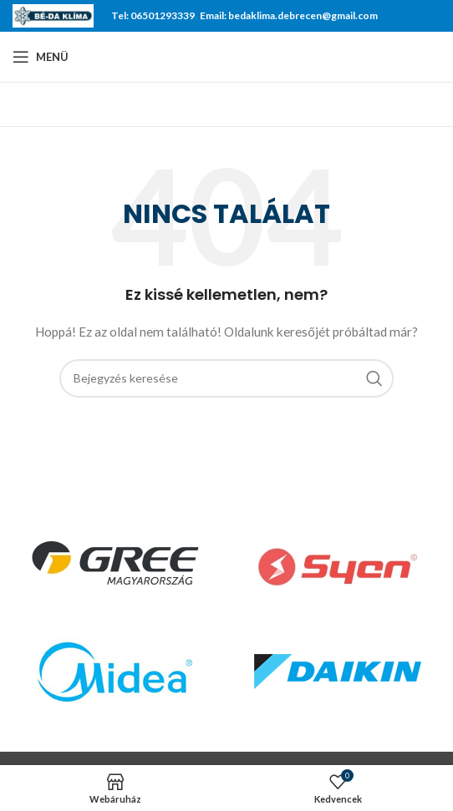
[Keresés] (226, 378)
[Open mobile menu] (40, 56)
